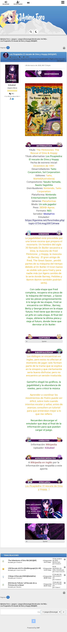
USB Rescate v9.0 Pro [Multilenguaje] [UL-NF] (24, 568)
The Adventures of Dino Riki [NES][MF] (22, 560)
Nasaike (18, 587)
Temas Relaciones (10, 555)
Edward (57, 587)
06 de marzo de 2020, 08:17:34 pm (38, 65)
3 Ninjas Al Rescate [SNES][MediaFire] (22, 576)
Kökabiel (14, 57)
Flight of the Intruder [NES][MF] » (57, 60)
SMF (38, 628)
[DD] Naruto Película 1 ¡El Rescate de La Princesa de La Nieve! (22, 584)
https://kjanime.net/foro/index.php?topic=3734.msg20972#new (45, 222)
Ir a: (39, 612)
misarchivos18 (21, 570)
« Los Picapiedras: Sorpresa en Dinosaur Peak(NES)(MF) (27, 59)
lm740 (43, 39)
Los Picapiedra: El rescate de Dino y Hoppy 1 (44, 487)
